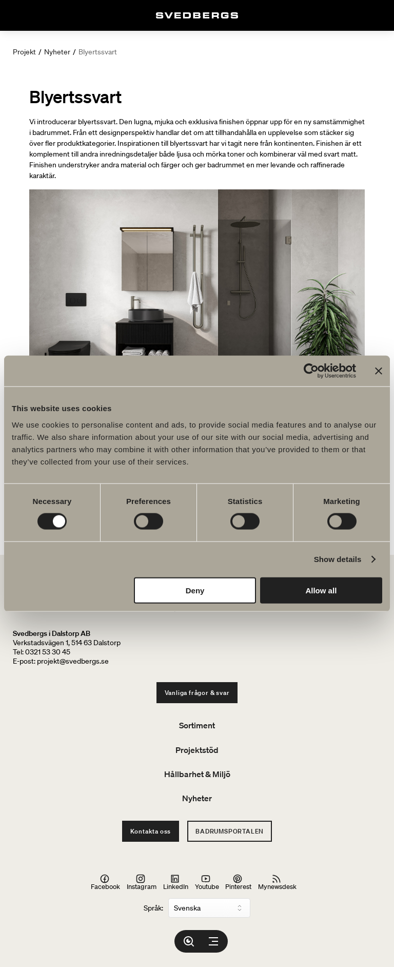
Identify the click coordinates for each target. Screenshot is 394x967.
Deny (195, 590)
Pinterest (238, 882)
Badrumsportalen (229, 831)
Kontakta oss (150, 831)
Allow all (321, 590)
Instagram (141, 882)
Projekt (24, 51)
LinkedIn (175, 882)
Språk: (153, 908)
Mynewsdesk (277, 882)
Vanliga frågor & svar (197, 692)
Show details (338, 559)
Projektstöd (197, 750)
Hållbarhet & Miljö (197, 774)
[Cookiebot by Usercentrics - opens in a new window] (311, 371)
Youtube (207, 882)
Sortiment (197, 725)
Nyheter (57, 51)
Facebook (105, 882)
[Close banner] (378, 371)
